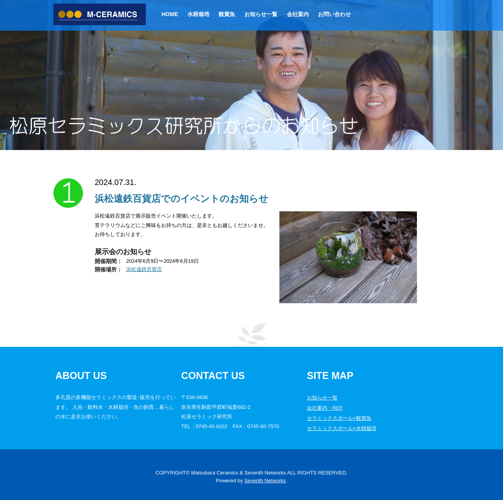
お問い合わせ (334, 14)
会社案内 (298, 14)
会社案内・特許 (325, 408)
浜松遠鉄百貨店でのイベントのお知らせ (181, 198)
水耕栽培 (198, 14)
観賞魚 (226, 14)
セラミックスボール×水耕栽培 (341, 428)
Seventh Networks (265, 481)
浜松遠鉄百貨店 (144, 269)
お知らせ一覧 (260, 14)
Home (170, 14)
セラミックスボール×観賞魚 (339, 418)
